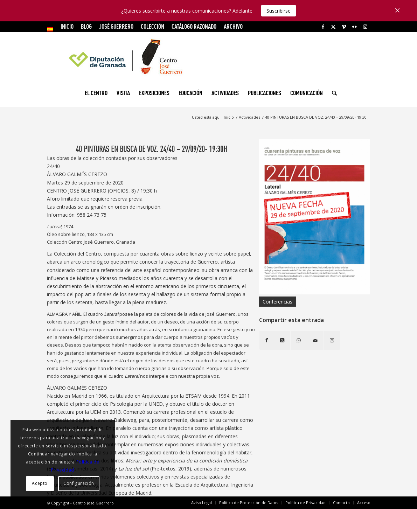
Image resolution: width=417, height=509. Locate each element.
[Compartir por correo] (315, 340)
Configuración (78, 483)
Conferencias (277, 301)
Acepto (40, 483)
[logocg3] (209, 58)
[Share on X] (282, 340)
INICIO (67, 26)
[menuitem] (52, 29)
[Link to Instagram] (365, 26)
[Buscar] (332, 93)
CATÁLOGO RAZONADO (194, 26)
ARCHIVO (233, 26)
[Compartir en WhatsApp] (299, 340)
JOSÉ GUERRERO (116, 26)
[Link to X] (333, 26)
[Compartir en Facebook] (266, 340)
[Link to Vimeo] (344, 26)
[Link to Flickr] (354, 26)
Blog (86, 26)
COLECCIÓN (152, 26)
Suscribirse (278, 10)
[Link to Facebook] (323, 26)
